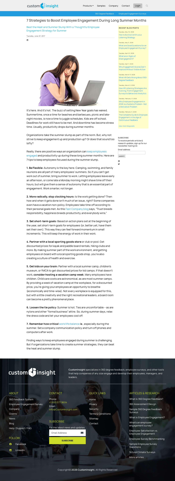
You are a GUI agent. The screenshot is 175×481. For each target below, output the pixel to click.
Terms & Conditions (100, 413)
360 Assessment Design (142, 404)
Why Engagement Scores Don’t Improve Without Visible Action (132, 68)
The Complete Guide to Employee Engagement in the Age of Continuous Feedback (133, 117)
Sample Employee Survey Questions (143, 446)
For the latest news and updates (67, 427)
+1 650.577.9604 (58, 402)
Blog (11, 423)
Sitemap (93, 418)
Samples (101, 5)
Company (113, 5)
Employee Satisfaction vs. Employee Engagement (143, 432)
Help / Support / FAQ (20, 428)
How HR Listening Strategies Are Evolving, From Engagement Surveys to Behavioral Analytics (133, 91)
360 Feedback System (21, 399)
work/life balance (69, 324)
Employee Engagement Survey (26, 404)
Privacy (93, 404)
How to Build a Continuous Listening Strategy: (130, 36)
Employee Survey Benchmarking (147, 438)
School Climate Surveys (142, 452)
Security (94, 409)
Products (87, 5)
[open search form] (147, 5)
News (12, 418)
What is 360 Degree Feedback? (146, 399)
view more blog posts (127, 126)
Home (92, 399)
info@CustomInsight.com (63, 409)
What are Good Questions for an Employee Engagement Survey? (133, 46)
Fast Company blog (77, 209)
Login (137, 5)
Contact (126, 5)
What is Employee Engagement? (147, 417)
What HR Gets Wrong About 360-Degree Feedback (133, 78)
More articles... (137, 457)
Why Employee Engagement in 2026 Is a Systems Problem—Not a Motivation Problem (133, 104)
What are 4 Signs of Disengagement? (127, 57)
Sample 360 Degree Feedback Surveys (145, 411)
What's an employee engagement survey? (141, 424)
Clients (13, 413)
